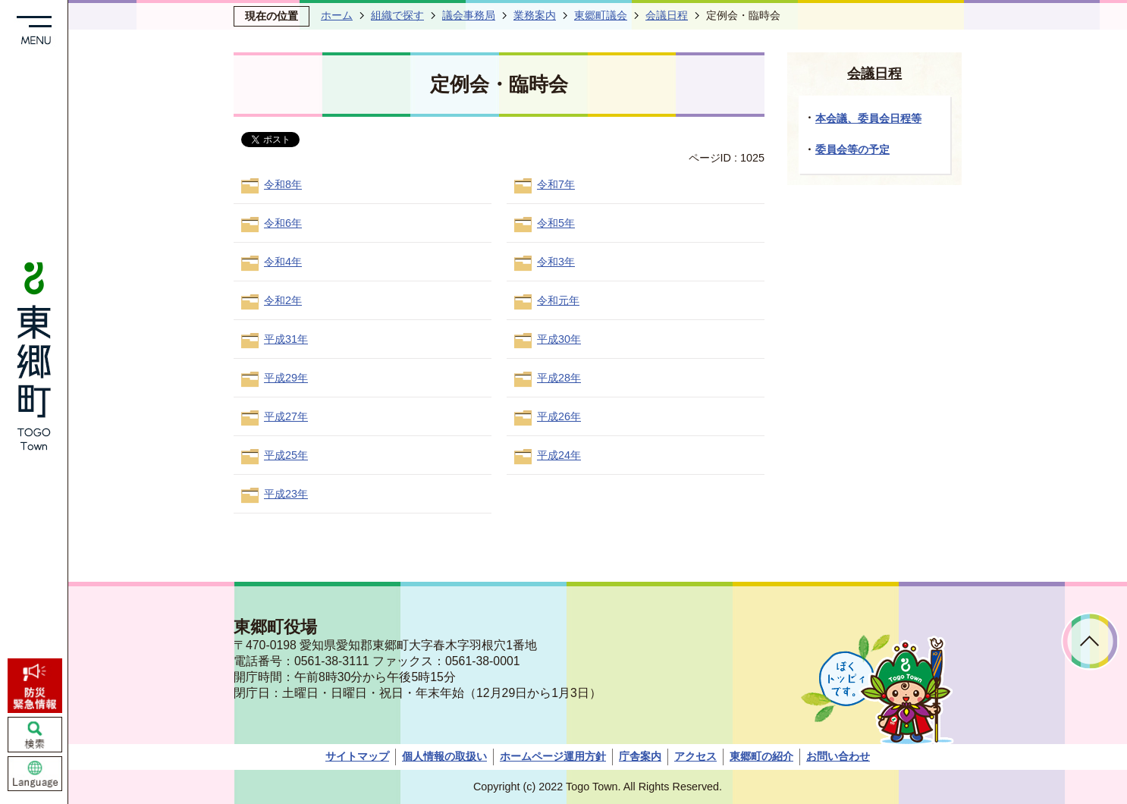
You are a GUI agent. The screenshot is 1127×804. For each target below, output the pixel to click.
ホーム (337, 15)
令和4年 (283, 262)
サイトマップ (357, 756)
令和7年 (556, 184)
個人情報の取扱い (444, 756)
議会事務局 (468, 15)
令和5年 (556, 223)
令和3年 (556, 262)
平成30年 (559, 339)
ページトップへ (1090, 641)
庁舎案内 (640, 756)
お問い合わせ (838, 756)
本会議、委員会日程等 (868, 118)
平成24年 (559, 455)
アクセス (695, 756)
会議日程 (666, 15)
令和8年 (283, 184)
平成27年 (286, 416)
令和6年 (283, 223)
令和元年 (558, 300)
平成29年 (286, 378)
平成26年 (559, 416)
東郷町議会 (600, 15)
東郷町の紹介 (761, 756)
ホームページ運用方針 (553, 756)
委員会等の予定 (852, 149)
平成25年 (286, 455)
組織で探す (397, 15)
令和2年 (283, 300)
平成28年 (559, 378)
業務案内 (534, 15)
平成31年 (286, 339)
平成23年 (286, 494)
